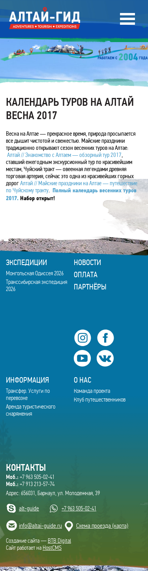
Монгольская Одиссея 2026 (35, 273)
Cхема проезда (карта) (102, 525)
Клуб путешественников (100, 399)
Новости (87, 262)
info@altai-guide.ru (40, 525)
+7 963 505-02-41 (30, 477)
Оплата (85, 274)
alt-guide (29, 508)
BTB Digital (59, 540)
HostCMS (52, 547)
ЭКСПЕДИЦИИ (26, 262)
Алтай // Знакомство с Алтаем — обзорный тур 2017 (64, 154)
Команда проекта (92, 390)
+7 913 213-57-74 (30, 484)
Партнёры (90, 286)
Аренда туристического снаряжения (30, 410)
